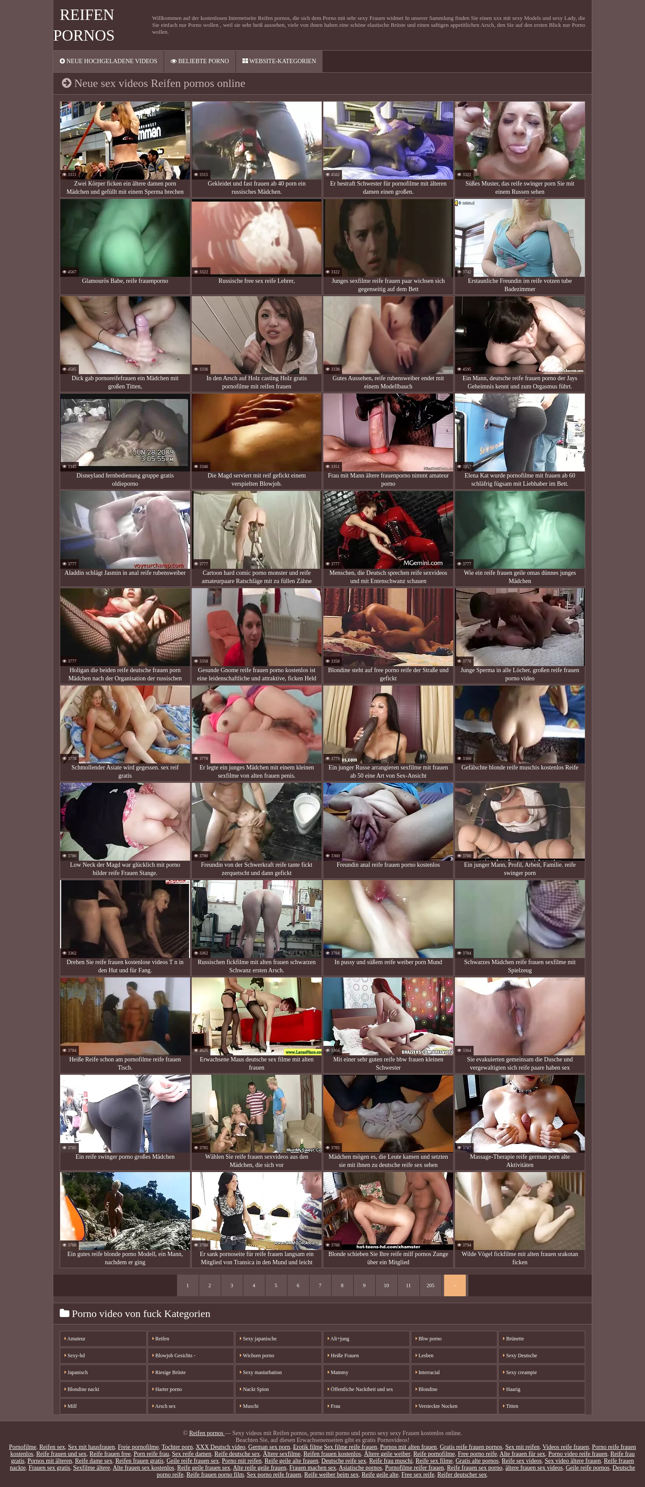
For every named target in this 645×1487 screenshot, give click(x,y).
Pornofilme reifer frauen (414, 1468)
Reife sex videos (522, 1461)
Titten (510, 1406)
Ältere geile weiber (387, 1454)
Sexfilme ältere (91, 1468)
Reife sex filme (434, 1461)
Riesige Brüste (169, 1372)
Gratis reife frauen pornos (471, 1447)
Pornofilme (22, 1447)
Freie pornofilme (138, 1447)
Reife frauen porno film (215, 1474)
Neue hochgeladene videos (108, 61)
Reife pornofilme (434, 1454)
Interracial (428, 1372)
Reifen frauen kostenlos (332, 1454)
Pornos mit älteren (50, 1461)
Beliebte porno (200, 61)
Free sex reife (417, 1474)
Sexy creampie (520, 1372)
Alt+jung (338, 1339)
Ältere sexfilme (281, 1454)
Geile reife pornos (588, 1468)
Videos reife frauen (565, 1447)
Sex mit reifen (522, 1447)
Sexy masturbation (261, 1372)
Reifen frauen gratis (139, 1461)
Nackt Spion (254, 1389)
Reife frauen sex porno (475, 1468)
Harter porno (167, 1389)
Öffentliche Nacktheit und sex (360, 1389)
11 (408, 1285)
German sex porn (269, 1447)
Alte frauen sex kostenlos (143, 1468)
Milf (70, 1406)
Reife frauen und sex (61, 1454)
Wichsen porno (257, 1355)
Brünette (513, 1339)
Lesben (425, 1355)
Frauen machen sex (312, 1468)
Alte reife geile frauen (259, 1468)
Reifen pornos (207, 1433)
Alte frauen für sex (522, 1454)
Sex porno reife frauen (274, 1474)
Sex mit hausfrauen (91, 1447)
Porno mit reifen (242, 1461)
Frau (334, 1406)
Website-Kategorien (279, 61)
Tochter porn (177, 1447)
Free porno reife (477, 1454)
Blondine (427, 1389)
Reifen (160, 1339)
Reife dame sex (93, 1461)
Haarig (511, 1389)
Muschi (249, 1406)
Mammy (338, 1372)
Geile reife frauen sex (193, 1461)
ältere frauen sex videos (534, 1468)
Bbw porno (429, 1339)
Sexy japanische (258, 1339)
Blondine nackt (81, 1389)
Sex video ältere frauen (573, 1461)
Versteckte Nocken (437, 1406)
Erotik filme (307, 1447)
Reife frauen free (110, 1454)
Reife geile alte (379, 1474)
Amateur (74, 1339)
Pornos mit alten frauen (408, 1447)
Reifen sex (52, 1447)
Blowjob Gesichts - (174, 1355)
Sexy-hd (74, 1355)
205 (431, 1285)
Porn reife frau (151, 1454)
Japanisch (76, 1372)
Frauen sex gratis (49, 1468)
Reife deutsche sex (237, 1454)
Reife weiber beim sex (331, 1474)
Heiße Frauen (343, 1355)
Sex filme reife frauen (350, 1447)
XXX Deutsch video (220, 1447)
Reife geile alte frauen (291, 1461)
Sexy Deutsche (520, 1355)
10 (386, 1285)
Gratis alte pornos (477, 1461)
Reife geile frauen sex (203, 1468)
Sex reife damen (191, 1454)
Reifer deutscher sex (462, 1474)
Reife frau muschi (391, 1461)
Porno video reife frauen (577, 1454)
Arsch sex (164, 1406)
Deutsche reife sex (343, 1461)
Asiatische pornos (360, 1468)
